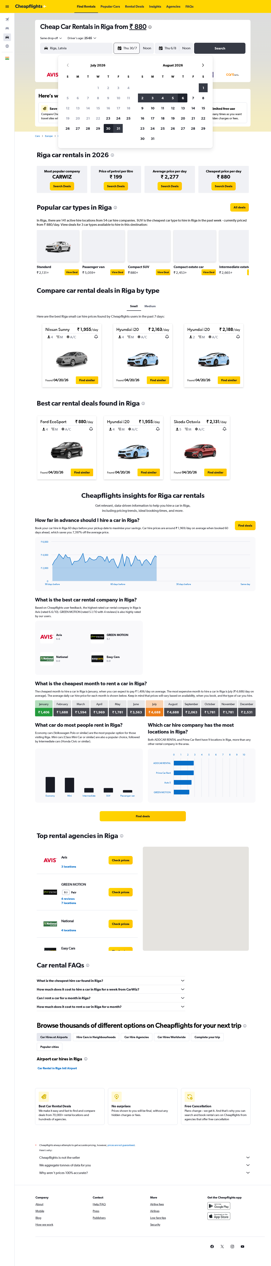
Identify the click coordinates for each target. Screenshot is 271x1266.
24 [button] (118, 118)
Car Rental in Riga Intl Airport (57, 1068)
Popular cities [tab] (49, 1047)
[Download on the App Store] (218, 1216)
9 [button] (108, 98)
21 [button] (88, 118)
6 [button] (78, 98)
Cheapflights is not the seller (145, 1157)
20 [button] (78, 118)
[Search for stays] (7, 28)
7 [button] (88, 98)
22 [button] (98, 118)
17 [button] (118, 108)
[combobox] (51, 38)
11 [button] (128, 98)
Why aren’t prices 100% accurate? (145, 1172)
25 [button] (128, 118)
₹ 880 (137, 26)
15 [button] (98, 108)
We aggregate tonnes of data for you (145, 1165)
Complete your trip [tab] (207, 1037)
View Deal (72, 272)
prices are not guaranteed (121, 1145)
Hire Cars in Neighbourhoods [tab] (96, 1037)
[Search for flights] (7, 19)
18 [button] (128, 108)
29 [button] (98, 128)
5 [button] (68, 98)
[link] (62, 186)
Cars (37, 136)
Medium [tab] (150, 306)
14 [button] (88, 108)
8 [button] (98, 98)
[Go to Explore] (7, 46)
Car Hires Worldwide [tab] (172, 1037)
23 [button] (108, 118)
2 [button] (108, 88)
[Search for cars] (7, 37)
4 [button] (128, 88)
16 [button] (108, 108)
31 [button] (118, 128)
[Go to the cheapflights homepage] (30, 6)
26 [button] (67, 128)
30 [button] (108, 128)
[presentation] (150, 27)
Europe (49, 136)
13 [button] (78, 108)
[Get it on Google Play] (218, 1206)
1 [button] (98, 88)
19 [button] (67, 118)
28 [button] (88, 128)
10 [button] (118, 98)
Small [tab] (134, 306)
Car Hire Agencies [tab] (136, 1037)
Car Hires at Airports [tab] (54, 1037)
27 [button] (78, 128)
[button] (7, 6)
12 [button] (67, 108)
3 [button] (118, 88)
